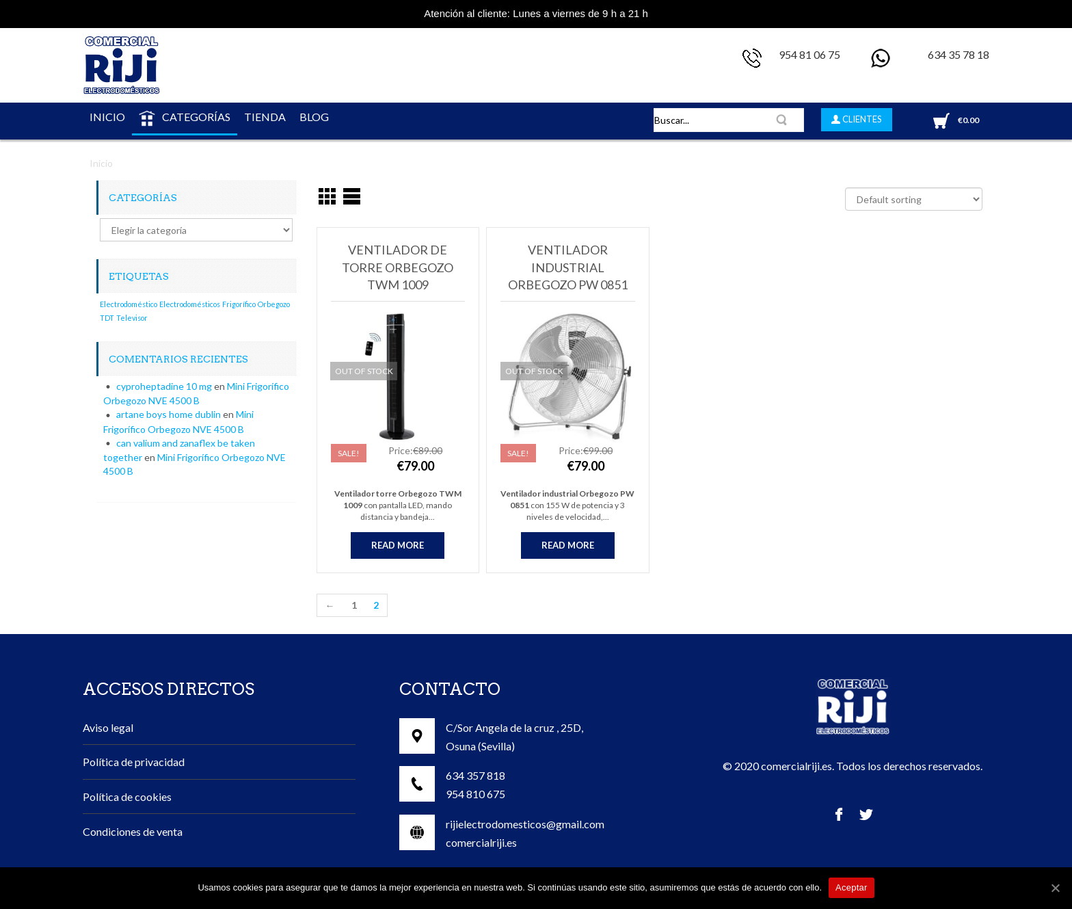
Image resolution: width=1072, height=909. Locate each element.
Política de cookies (127, 796)
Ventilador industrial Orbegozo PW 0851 (568, 267)
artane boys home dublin (168, 414)
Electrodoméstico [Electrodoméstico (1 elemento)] (128, 304)
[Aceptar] (1055, 888)
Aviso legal (108, 727)
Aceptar (851, 887)
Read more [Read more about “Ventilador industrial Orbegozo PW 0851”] (567, 545)
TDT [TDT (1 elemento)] (107, 317)
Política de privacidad (134, 761)
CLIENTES (861, 119)
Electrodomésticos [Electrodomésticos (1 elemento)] (189, 304)
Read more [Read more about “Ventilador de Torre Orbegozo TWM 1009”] (397, 545)
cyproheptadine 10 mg (164, 386)
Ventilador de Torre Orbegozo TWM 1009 (397, 267)
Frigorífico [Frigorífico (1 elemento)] (239, 304)
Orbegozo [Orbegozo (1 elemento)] (274, 304)
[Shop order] (913, 199)
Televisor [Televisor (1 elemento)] (132, 317)
